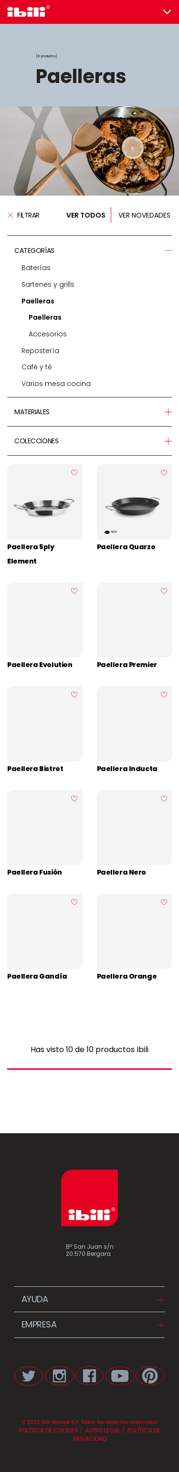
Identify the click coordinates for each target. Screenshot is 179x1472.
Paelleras (37, 301)
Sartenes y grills (47, 284)
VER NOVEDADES (144, 215)
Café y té (36, 367)
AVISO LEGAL (102, 1430)
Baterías (36, 267)
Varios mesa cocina (56, 383)
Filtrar (23, 215)
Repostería (40, 350)
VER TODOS (85, 215)
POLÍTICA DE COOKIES (48, 1430)
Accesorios (48, 334)
